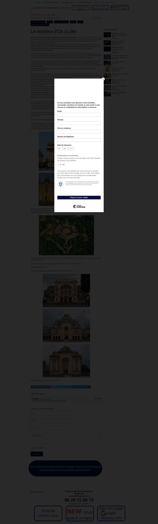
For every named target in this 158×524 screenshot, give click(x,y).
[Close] (103, 79)
